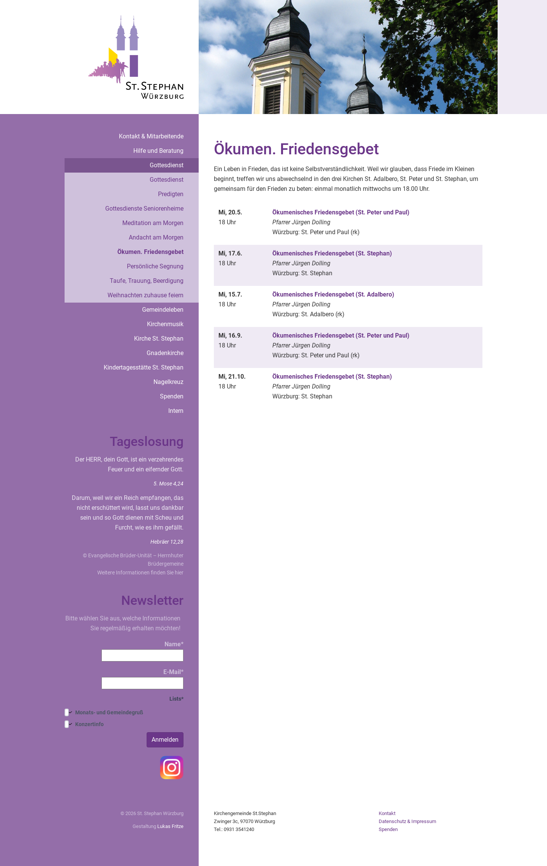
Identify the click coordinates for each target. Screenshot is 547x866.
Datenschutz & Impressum (407, 821)
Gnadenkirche (165, 353)
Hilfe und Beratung (158, 150)
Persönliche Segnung (155, 266)
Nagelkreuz (168, 381)
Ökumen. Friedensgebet (150, 251)
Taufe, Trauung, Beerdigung (146, 280)
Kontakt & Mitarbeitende (151, 136)
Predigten (170, 194)
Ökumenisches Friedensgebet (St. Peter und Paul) (340, 212)
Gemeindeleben (162, 309)
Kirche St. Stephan (158, 338)
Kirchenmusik (165, 324)
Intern (175, 410)
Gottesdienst (166, 165)
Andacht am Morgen (156, 237)
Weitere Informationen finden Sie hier (140, 572)
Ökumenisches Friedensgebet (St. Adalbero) (333, 294)
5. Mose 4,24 (168, 484)
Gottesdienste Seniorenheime (144, 208)
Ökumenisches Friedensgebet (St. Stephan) (332, 253)
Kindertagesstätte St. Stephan (143, 367)
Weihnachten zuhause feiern (145, 295)
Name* (142, 651)
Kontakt (387, 813)
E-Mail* (142, 678)
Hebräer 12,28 (166, 542)
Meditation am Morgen (152, 223)
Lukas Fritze (170, 826)
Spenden (171, 396)
